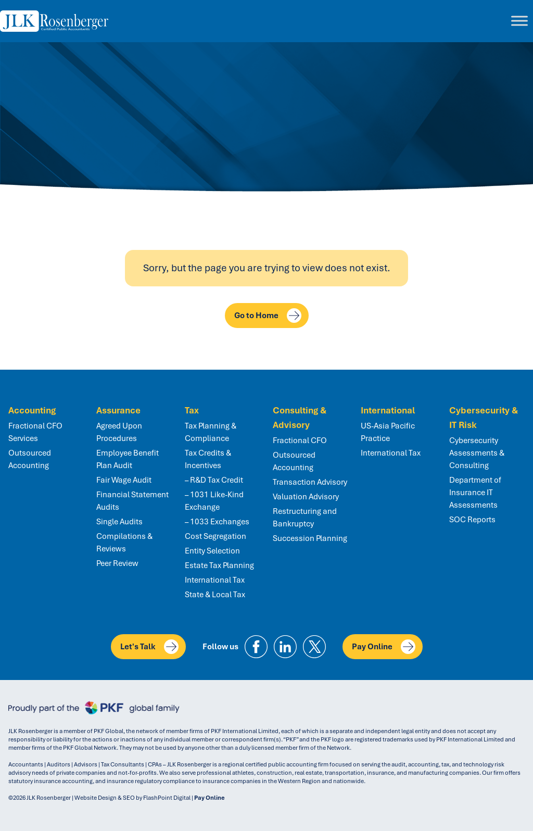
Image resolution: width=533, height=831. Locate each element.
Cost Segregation (215, 536)
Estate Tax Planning (219, 565)
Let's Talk (149, 646)
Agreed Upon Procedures (119, 432)
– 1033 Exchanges (217, 522)
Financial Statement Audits (132, 500)
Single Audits (119, 522)
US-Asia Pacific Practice (388, 432)
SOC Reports (472, 519)
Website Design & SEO (104, 797)
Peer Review (117, 563)
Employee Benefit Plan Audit (127, 459)
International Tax (215, 580)
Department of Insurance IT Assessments (475, 492)
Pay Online (383, 646)
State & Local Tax (215, 594)
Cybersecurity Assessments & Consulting (476, 453)
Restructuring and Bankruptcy (305, 517)
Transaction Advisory (310, 482)
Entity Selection (212, 551)
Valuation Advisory (306, 497)
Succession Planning (310, 538)
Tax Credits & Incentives (208, 459)
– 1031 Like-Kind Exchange (214, 500)
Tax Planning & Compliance (210, 432)
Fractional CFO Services (35, 432)
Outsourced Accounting (29, 459)
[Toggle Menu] (519, 21)
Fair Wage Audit (123, 480)
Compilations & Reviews (124, 542)
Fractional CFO (300, 440)
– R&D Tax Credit (214, 480)
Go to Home (267, 315)
